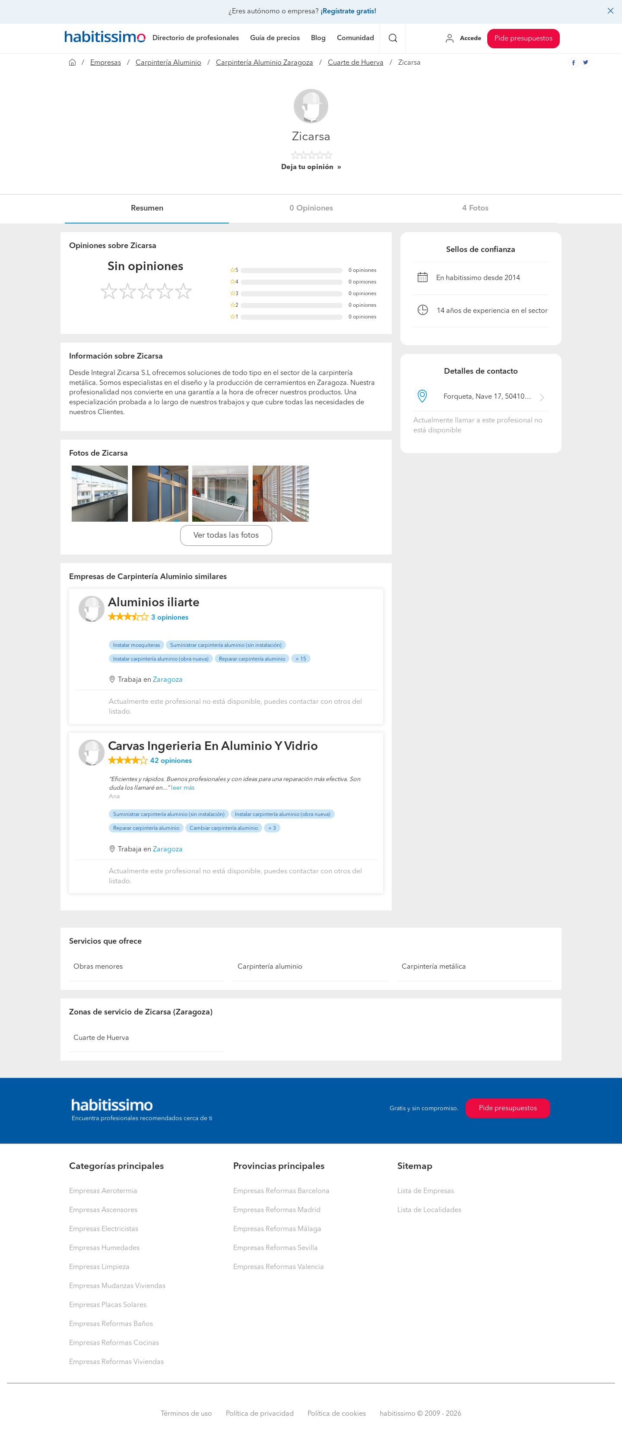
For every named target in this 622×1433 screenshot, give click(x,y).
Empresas (105, 63)
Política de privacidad (260, 1414)
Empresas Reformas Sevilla (275, 1248)
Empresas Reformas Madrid (277, 1210)
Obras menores (98, 967)
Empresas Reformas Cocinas (114, 1343)
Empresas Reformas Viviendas (116, 1362)
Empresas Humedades (104, 1248)
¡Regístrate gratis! (348, 11)
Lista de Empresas (425, 1191)
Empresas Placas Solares (107, 1305)
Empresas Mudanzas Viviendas (117, 1286)
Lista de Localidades (429, 1210)
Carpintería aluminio (270, 967)
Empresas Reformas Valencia (278, 1267)
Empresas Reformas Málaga (277, 1229)
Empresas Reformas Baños (111, 1324)
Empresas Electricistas (103, 1229)
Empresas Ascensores (103, 1210)
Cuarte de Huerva (356, 63)
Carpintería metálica (434, 967)
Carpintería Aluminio (168, 63)
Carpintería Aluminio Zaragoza (264, 63)
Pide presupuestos (523, 38)
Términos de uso (186, 1414)
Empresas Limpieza (99, 1267)
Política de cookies (337, 1414)
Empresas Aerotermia (103, 1191)
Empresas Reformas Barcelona (281, 1191)
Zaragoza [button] (168, 680)
